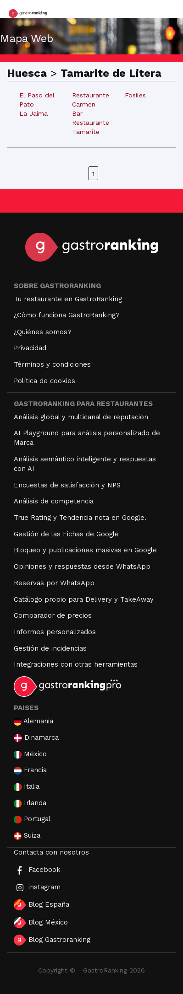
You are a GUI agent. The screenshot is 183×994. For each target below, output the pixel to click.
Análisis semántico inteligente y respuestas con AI (85, 464)
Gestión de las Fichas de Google (66, 534)
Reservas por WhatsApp (54, 583)
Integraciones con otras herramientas (76, 664)
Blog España (41, 904)
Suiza (27, 835)
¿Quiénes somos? (43, 332)
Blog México (41, 922)
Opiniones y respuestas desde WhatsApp (82, 566)
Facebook (37, 870)
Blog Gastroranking (52, 940)
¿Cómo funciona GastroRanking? (67, 315)
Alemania (33, 721)
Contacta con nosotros (51, 852)
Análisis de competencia (54, 501)
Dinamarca (36, 737)
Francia (30, 770)
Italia (26, 786)
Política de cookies (44, 381)
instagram (37, 888)
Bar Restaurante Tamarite (90, 122)
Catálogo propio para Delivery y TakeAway (84, 599)
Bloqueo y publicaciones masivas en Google (85, 550)
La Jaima (33, 113)
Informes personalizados (55, 632)
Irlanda (30, 803)
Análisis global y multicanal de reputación (81, 417)
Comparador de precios (53, 615)
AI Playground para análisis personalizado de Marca (87, 438)
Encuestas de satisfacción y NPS (67, 485)
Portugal (32, 819)
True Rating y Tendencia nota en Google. (80, 517)
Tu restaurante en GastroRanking (68, 299)
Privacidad (30, 348)
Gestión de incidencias (50, 648)
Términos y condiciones (52, 364)
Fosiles (135, 95)
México (30, 754)
